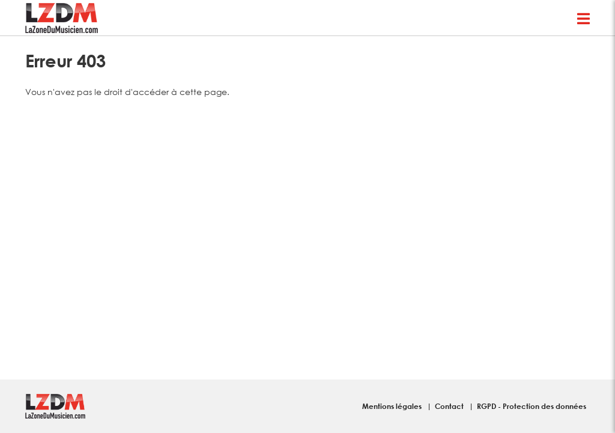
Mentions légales (392, 406)
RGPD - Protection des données (531, 406)
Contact (450, 406)
